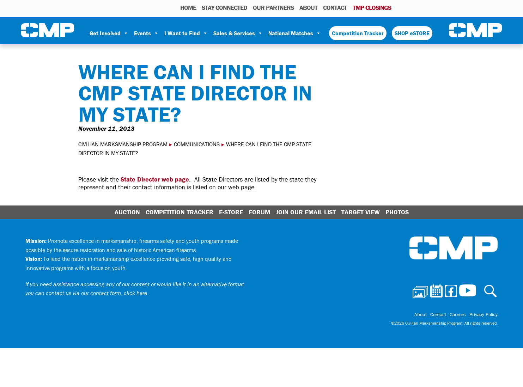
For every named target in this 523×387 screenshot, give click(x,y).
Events (146, 33)
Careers (458, 314)
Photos (399, 7)
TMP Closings (372, 8)
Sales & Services (238, 33)
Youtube (439, 7)
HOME (188, 8)
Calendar (410, 7)
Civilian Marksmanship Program (47, 30)
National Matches (294, 33)
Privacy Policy (483, 314)
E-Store (231, 212)
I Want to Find (186, 33)
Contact (335, 8)
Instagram (429, 7)
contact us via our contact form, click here (96, 292)
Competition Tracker (358, 33)
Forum (259, 212)
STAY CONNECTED (224, 8)
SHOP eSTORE (412, 33)
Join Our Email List (306, 212)
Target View (360, 212)
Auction (127, 212)
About (308, 8)
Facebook (420, 7)
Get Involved (109, 33)
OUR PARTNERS (273, 8)
